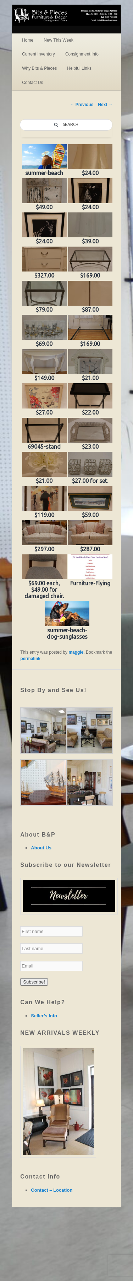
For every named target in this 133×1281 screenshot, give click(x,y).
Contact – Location (51, 1190)
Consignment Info (82, 54)
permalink (30, 658)
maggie (75, 652)
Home (27, 40)
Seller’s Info (44, 1015)
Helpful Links (79, 68)
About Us (41, 847)
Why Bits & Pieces (39, 68)
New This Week (58, 40)
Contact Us (32, 82)
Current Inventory (38, 54)
